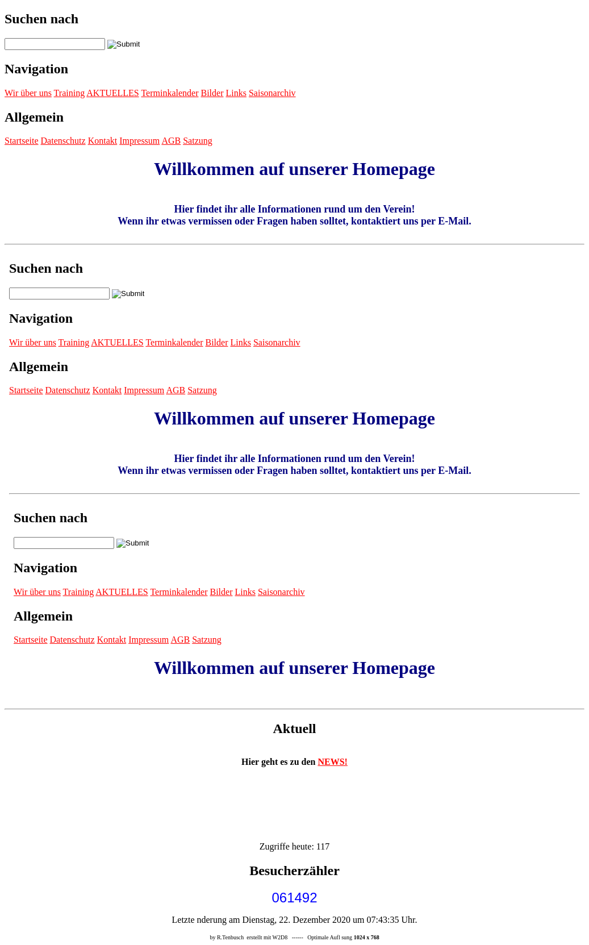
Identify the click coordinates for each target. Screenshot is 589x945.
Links (235, 93)
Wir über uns (28, 93)
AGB (171, 140)
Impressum (139, 140)
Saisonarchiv (272, 93)
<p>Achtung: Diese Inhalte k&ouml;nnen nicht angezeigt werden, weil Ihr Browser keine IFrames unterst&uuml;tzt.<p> (294, 476)
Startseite (22, 140)
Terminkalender (169, 93)
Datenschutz (63, 140)
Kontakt (103, 140)
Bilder (211, 93)
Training (69, 93)
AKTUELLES (112, 93)
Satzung (197, 140)
